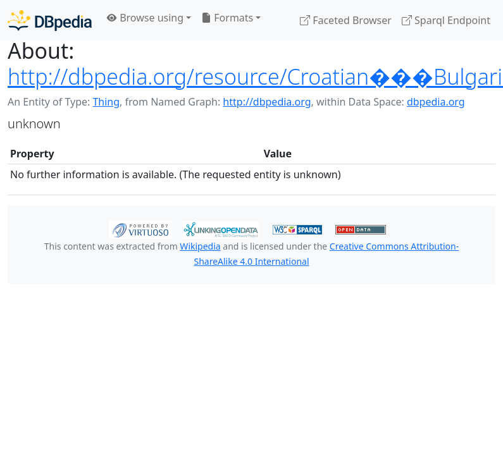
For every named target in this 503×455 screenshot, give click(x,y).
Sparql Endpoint (446, 20)
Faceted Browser (346, 20)
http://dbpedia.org (267, 102)
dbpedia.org (436, 102)
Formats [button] (227, 18)
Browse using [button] (145, 18)
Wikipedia (200, 246)
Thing (106, 102)
